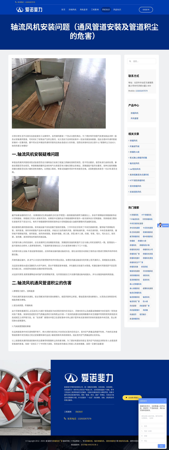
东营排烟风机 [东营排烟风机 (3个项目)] (147, 219)
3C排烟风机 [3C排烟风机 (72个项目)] (134, 214)
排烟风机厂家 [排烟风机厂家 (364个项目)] (135, 253)
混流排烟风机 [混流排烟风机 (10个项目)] (135, 279)
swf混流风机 (135, 169)
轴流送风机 (134, 163)
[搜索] (130, 61)
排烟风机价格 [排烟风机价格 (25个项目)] (145, 245)
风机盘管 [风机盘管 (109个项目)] (133, 305)
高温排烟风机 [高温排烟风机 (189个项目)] (135, 318)
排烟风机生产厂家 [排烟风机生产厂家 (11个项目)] (136, 262)
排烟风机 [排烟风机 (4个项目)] (133, 245)
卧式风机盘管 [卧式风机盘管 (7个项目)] (135, 232)
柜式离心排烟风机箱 (138, 157)
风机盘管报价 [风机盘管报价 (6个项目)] (135, 310)
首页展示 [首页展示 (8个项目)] (143, 314)
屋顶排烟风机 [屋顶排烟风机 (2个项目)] (135, 236)
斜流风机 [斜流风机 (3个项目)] (144, 266)
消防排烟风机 (111, 441)
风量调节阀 (134, 146)
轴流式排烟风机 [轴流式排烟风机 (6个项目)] (135, 292)
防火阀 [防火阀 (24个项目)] (145, 301)
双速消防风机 (135, 191)
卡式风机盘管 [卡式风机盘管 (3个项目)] (148, 227)
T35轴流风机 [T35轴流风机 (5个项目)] (134, 219)
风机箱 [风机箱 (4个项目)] (145, 310)
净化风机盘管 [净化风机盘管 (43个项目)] (135, 227)
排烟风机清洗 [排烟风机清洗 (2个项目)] (148, 258)
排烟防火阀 (134, 151)
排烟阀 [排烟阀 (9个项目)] (132, 240)
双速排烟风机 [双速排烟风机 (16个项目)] (148, 232)
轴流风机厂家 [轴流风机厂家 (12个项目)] (135, 301)
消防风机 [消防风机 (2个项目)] (146, 275)
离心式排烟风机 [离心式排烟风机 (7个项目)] (135, 284)
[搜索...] (141, 61)
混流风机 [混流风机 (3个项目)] (146, 279)
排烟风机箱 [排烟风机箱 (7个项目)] (134, 266)
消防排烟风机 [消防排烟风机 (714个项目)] (135, 275)
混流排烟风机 (135, 186)
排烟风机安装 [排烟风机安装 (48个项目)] (148, 253)
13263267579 (142, 90)
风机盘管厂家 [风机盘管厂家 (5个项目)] (145, 305)
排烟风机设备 (123, 441)
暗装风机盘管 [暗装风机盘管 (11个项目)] (135, 271)
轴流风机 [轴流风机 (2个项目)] (146, 297)
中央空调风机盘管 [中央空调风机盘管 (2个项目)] (136, 223)
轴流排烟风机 (99, 441)
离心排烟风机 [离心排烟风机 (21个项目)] (135, 288)
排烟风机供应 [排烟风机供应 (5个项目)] (135, 249)
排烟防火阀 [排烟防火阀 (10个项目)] (142, 240)
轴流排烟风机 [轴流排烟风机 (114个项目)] (135, 297)
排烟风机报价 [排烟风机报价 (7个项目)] (135, 258)
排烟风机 (133, 140)
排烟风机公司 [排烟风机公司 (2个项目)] (148, 249)
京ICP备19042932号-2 (89, 444)
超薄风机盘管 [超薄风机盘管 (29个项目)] (148, 288)
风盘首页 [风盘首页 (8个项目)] (133, 314)
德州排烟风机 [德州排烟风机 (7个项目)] (148, 236)
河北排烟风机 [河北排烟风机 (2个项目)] (148, 271)
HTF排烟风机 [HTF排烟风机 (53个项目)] (147, 214)
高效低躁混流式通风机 (139, 174)
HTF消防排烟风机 (137, 180)
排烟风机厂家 (57, 441)
